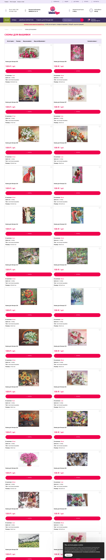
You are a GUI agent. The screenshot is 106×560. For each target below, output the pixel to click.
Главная (6, 1)
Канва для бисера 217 (38, 198)
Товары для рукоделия (44, 20)
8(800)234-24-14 (33, 11)
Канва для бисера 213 (38, 154)
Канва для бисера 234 (14, 376)
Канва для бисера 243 (38, 465)
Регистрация (13, 1)
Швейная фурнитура (26, 20)
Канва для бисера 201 (14, 65)
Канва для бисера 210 (63, 109)
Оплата (85, 1)
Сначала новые (92, 41)
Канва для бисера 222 (63, 243)
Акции (7, 20)
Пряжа (14, 20)
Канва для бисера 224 (14, 287)
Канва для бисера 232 (63, 332)
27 (63, 494)
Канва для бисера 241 (87, 421)
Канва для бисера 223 (87, 243)
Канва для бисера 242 (14, 465)
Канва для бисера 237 (87, 376)
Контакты (95, 1)
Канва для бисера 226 (38, 287)
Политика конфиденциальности (55, 554)
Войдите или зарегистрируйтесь (34, 24)
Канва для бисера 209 (38, 109)
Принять (68, 555)
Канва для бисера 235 (38, 376)
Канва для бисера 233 (87, 332)
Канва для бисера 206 (63, 65)
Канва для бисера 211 (87, 109)
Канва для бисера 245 (87, 465)
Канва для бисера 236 (63, 376)
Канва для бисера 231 (38, 332)
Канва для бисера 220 (14, 243)
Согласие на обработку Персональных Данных (59, 555)
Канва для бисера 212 (14, 154)
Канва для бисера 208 (14, 109)
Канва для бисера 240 (63, 421)
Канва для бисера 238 (14, 421)
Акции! (65, 1)
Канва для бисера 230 (14, 332)
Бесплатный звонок (34, 9)
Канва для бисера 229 (87, 287)
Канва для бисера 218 (63, 198)
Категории (10, 41)
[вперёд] (72, 494)
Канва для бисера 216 (14, 198)
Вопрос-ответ (20, 1)
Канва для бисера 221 (38, 243)
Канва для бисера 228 (63, 287)
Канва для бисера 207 (87, 65)
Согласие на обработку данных (91, 551)
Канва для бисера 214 (63, 154)
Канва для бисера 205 (38, 65)
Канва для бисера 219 (87, 198)
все (67, 494)
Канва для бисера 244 (63, 465)
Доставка (75, 1)
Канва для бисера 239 (38, 421)
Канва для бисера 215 (87, 154)
